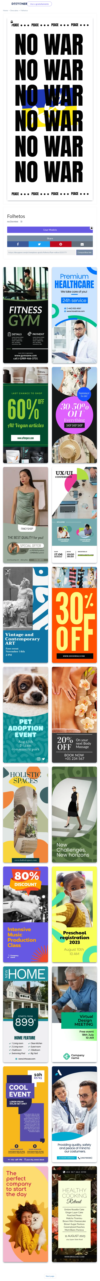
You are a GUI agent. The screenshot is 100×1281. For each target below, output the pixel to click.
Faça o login (17, 4)
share (50, 238)
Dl (21, 221)
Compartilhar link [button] (84, 252)
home (5, 10)
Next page (50, 1276)
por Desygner (12, 221)
